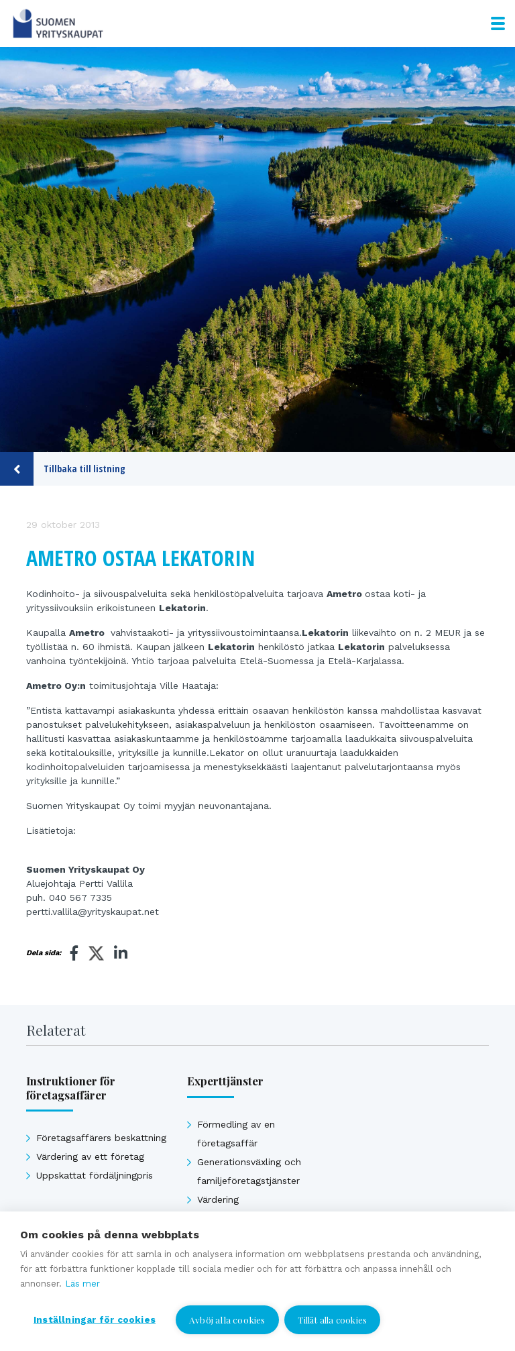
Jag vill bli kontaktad (407, 1323)
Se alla (50, 1226)
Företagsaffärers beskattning (101, 1137)
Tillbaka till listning (62, 469)
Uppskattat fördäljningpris (94, 1175)
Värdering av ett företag (90, 1156)
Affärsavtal (222, 1237)
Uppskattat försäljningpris (254, 1218)
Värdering (218, 1199)
